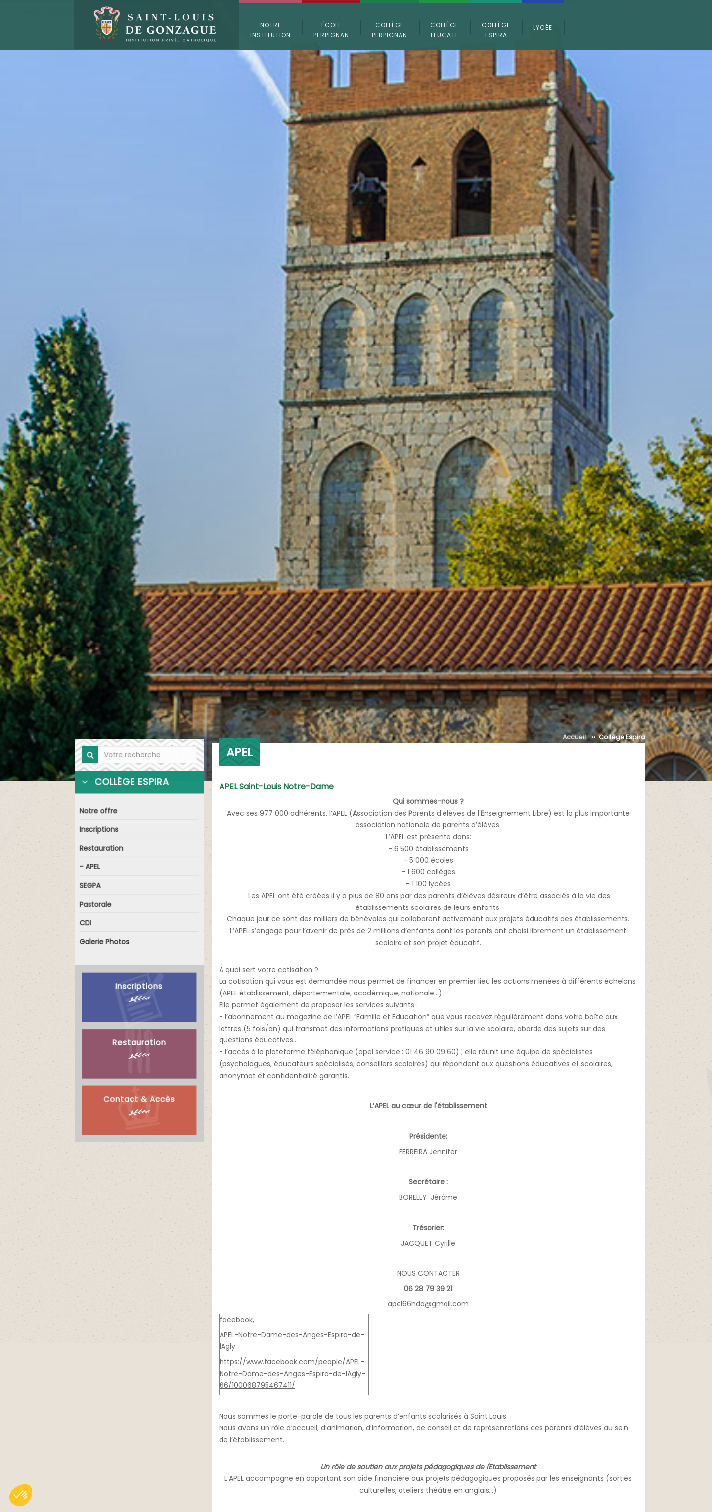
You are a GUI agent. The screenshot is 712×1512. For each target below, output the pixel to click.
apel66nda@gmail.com (428, 1304)
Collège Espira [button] (496, 30)
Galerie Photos (105, 941)
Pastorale (96, 904)
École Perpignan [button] (331, 30)
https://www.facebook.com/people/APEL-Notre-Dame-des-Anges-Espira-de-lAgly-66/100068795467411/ (292, 1373)
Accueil (574, 737)
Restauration (102, 850)
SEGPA (91, 886)
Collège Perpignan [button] (389, 30)
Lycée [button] (542, 27)
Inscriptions (100, 831)
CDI (86, 923)
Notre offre (99, 813)
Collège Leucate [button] (444, 30)
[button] (21, 1495)
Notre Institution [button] (270, 30)
